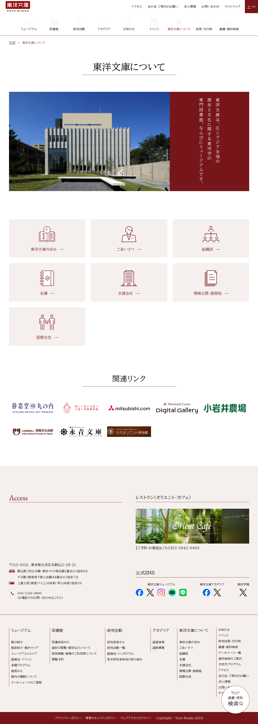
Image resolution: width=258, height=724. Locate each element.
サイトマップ (232, 6)
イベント (223, 635)
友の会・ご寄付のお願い (163, 6)
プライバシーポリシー (68, 718)
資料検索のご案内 (230, 658)
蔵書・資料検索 (228, 646)
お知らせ (224, 629)
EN (253, 6)
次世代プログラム (229, 664)
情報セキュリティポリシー (101, 718)
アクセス (137, 6)
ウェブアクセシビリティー (136, 718)
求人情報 (190, 6)
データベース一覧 (229, 652)
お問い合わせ (210, 6)
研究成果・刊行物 (229, 641)
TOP (12, 42)
